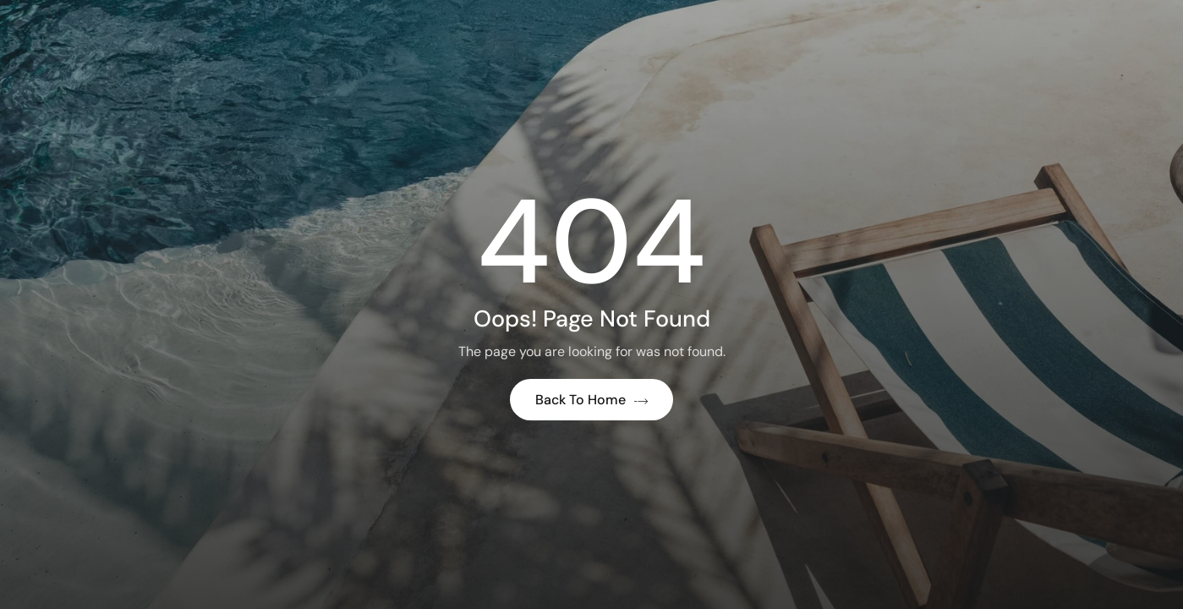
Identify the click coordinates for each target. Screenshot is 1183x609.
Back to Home (591, 400)
